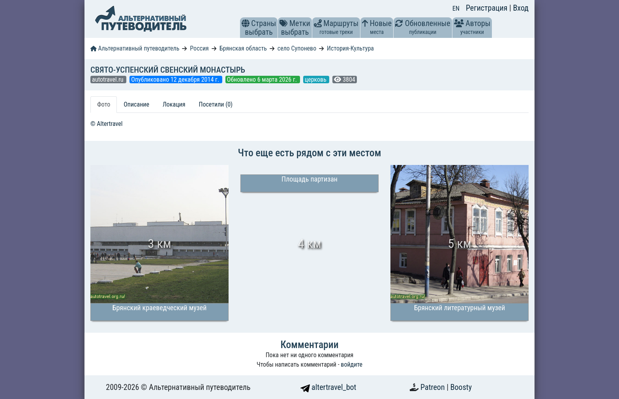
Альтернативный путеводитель (134, 48)
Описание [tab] (136, 104)
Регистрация (487, 8)
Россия (199, 48)
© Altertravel (106, 123)
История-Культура (350, 48)
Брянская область (243, 48)
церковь (316, 79)
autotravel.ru (108, 79)
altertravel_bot (328, 387)
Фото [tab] (103, 104)
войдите (351, 364)
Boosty (461, 387)
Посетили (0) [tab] (216, 104)
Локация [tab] (174, 104)
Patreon (433, 387)
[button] (245, 23)
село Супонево (297, 48)
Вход (521, 8)
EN (456, 8)
